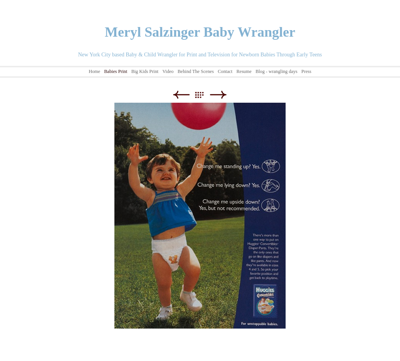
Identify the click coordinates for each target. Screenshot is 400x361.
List (203, 95)
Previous (181, 95)
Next (218, 95)
